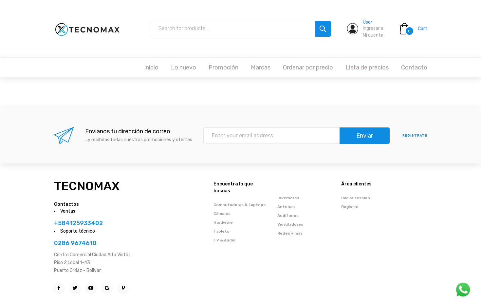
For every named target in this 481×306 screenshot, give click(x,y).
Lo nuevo (183, 67)
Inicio (151, 67)
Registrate (414, 136)
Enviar (364, 135)
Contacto (414, 67)
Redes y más (290, 233)
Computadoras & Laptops (239, 204)
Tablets (221, 231)
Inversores (288, 198)
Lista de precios (367, 67)
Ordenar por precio (308, 67)
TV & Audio (224, 240)
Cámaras (222, 213)
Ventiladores (290, 224)
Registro (350, 206)
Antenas (286, 206)
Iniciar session (355, 198)
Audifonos (288, 215)
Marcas (260, 67)
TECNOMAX (87, 186)
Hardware (223, 222)
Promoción (223, 67)
